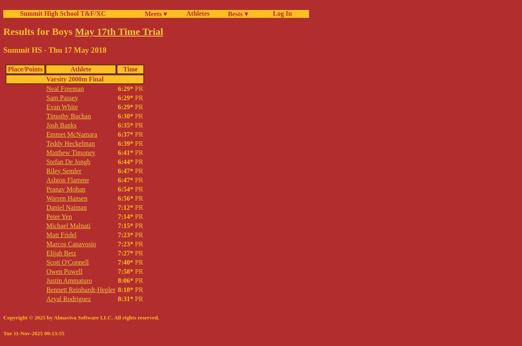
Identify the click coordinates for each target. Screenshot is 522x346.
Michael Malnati (69, 225)
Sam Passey (62, 97)
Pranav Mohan (66, 189)
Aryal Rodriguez (69, 298)
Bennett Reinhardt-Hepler (81, 289)
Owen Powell (65, 271)
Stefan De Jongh (69, 161)
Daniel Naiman (67, 207)
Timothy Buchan (69, 116)
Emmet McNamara (72, 134)
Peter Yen (59, 216)
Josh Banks (62, 125)
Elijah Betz (62, 253)
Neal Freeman (65, 88)
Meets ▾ (156, 13)
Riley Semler (64, 170)
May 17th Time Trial (119, 31)
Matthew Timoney (71, 152)
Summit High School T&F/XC (63, 13)
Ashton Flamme (68, 180)
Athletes (198, 13)
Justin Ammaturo (69, 280)
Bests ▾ (238, 13)
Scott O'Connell (68, 262)
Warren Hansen (67, 198)
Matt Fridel (62, 234)
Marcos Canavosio (71, 244)
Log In (281, 13)
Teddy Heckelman (71, 143)
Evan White (62, 106)
